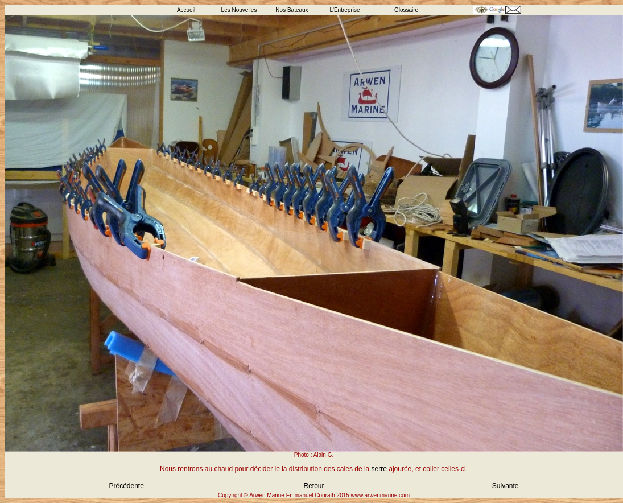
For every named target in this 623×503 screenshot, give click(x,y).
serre (379, 469)
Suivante (505, 486)
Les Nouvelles (239, 10)
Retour (313, 486)
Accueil (186, 10)
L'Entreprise (344, 10)
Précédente (126, 486)
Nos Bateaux (291, 10)
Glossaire (406, 10)
